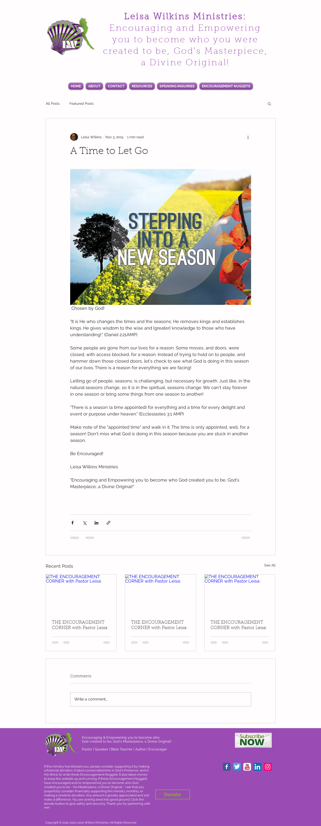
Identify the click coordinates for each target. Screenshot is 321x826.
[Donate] (172, 794)
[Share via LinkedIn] (96, 522)
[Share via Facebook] (72, 522)
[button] (269, 103)
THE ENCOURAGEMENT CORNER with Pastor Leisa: (80, 625)
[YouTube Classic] (247, 767)
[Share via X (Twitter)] (84, 522)
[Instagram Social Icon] (268, 767)
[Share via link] (108, 522)
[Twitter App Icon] (237, 767)
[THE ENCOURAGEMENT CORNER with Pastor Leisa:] (81, 594)
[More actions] (248, 137)
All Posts (53, 103)
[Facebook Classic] (227, 767)
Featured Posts (81, 103)
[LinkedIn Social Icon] (257, 767)
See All (270, 565)
